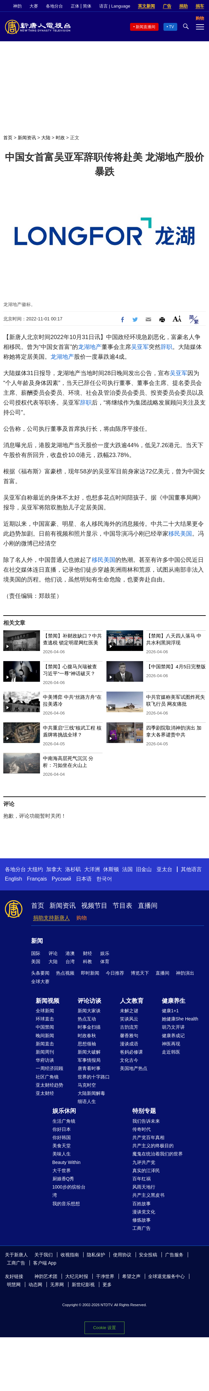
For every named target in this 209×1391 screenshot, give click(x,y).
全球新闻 (45, 1010)
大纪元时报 (76, 1276)
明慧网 (14, 1284)
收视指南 (70, 1254)
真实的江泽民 (146, 1170)
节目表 (122, 905)
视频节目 (94, 905)
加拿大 (54, 869)
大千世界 (61, 1170)
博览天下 (140, 973)
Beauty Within (66, 1162)
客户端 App (44, 1263)
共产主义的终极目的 (153, 1145)
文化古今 (129, 1060)
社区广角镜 (47, 1076)
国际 (35, 953)
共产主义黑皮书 (148, 1195)
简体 (87, 6)
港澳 (70, 953)
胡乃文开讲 (173, 1027)
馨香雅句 (129, 1035)
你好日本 (61, 1129)
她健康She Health (180, 1018)
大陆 (45, 137)
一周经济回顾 (49, 1068)
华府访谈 (45, 1060)
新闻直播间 (145, 27)
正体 (75, 6)
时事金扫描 (89, 1027)
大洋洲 (92, 869)
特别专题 (144, 1111)
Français (37, 879)
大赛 (33, 6)
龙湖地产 (90, 347)
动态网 (35, 1284)
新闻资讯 (27, 137)
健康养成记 (173, 1035)
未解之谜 (129, 1010)
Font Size (177, 318)
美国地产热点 (133, 1068)
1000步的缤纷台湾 (69, 1191)
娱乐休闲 (64, 1111)
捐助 (183, 6)
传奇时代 (141, 1129)
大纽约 (35, 869)
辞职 (166, 347)
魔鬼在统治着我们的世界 (157, 1153)
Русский (61, 879)
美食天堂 (61, 1145)
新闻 (37, 941)
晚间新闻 (45, 1035)
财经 (87, 953)
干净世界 (105, 1276)
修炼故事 (141, 1220)
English (13, 879)
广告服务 (174, 1254)
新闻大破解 (89, 1052)
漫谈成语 (129, 1043)
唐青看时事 (89, 1068)
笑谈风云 (129, 1018)
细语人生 (87, 1101)
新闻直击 (45, 1043)
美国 (35, 961)
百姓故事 (141, 1203)
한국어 (104, 879)
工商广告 (141, 1228)
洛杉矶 (73, 869)
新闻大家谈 (89, 1010)
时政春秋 (87, 1035)
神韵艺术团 (45, 1276)
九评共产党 (143, 1162)
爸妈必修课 (131, 1052)
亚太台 (164, 869)
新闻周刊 (45, 1052)
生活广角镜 (63, 1121)
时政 (60, 137)
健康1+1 (170, 1010)
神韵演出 (185, 973)
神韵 (17, 6)
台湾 (70, 961)
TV (171, 27)
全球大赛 (40, 981)
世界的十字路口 (94, 1076)
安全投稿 (148, 1254)
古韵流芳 (129, 1027)
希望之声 (131, 1276)
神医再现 (171, 1043)
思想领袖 (87, 1043)
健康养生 (173, 1001)
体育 (104, 961)
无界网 (57, 1284)
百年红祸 (141, 1178)
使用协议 (122, 1254)
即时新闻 (90, 973)
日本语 (84, 879)
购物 (81, 918)
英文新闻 (146, 6)
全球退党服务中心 (166, 1276)
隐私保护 (96, 1254)
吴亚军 (140, 347)
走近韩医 (171, 1052)
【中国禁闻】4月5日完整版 (176, 666)
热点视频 (65, 973)
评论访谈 (89, 1001)
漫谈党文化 (143, 1211)
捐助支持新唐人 (51, 918)
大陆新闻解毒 (91, 1093)
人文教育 (131, 1001)
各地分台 (54, 6)
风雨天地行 (143, 1187)
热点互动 (87, 1018)
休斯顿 (111, 869)
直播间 (148, 905)
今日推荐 (115, 973)
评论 (53, 953)
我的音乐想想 (66, 1203)
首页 (7, 137)
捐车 (200, 6)
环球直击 (45, 1018)
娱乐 (104, 953)
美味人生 (61, 1153)
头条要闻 (40, 973)
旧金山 (144, 869)
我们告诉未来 (146, 1121)
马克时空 (87, 1085)
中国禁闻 (45, 1027)
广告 (167, 6)
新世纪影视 (83, 1284)
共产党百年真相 (148, 1137)
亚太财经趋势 (49, 1085)
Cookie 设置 (104, 1327)
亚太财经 (45, 1093)
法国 (127, 869)
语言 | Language (114, 6)
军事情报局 (89, 1060)
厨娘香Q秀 (63, 1178)
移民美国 (180, 533)
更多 (107, 1284)
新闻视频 (47, 1001)
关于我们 (43, 1254)
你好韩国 (61, 1137)
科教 (87, 961)
